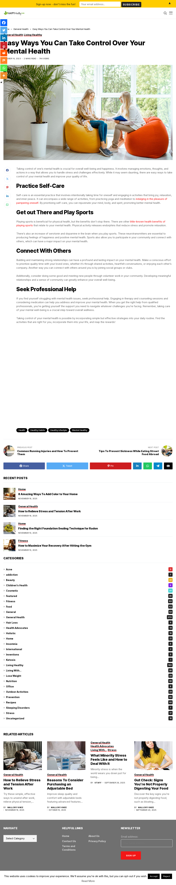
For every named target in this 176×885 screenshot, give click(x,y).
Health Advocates (89, 628)
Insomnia (89, 644)
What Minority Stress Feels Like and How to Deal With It (109, 759)
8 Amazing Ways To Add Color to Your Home (48, 494)
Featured (89, 596)
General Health (21, 29)
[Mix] (3, 60)
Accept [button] (154, 876)
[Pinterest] (3, 45)
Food (89, 606)
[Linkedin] (3, 37)
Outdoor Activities (89, 692)
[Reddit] (3, 52)
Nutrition (89, 681)
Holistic (89, 633)
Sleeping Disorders (89, 708)
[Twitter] (3, 30)
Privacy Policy (97, 841)
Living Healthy (89, 665)
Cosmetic (89, 591)
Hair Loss (89, 622)
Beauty (89, 580)
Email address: (129, 836)
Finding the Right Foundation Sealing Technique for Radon (58, 528)
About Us (94, 836)
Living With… (89, 670)
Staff (98, 783)
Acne (89, 569)
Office (89, 686)
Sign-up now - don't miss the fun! (55, 3)
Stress (89, 713)
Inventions (89, 654)
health (22, 430)
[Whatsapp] (3, 68)
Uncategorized (89, 718)
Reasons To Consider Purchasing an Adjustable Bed (65, 784)
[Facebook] (3, 22)
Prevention (89, 697)
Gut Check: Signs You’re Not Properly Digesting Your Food (151, 784)
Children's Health (89, 585)
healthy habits (37, 430)
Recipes (89, 702)
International (89, 649)
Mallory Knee (15, 807)
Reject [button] (166, 876)
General (89, 612)
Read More (88, 881)
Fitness (89, 601)
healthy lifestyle (58, 430)
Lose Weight (89, 676)
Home (89, 638)
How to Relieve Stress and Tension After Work (49, 511)
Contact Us (69, 841)
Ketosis (89, 660)
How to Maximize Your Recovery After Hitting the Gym (54, 545)
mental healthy (79, 430)
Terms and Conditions (69, 848)
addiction (89, 575)
